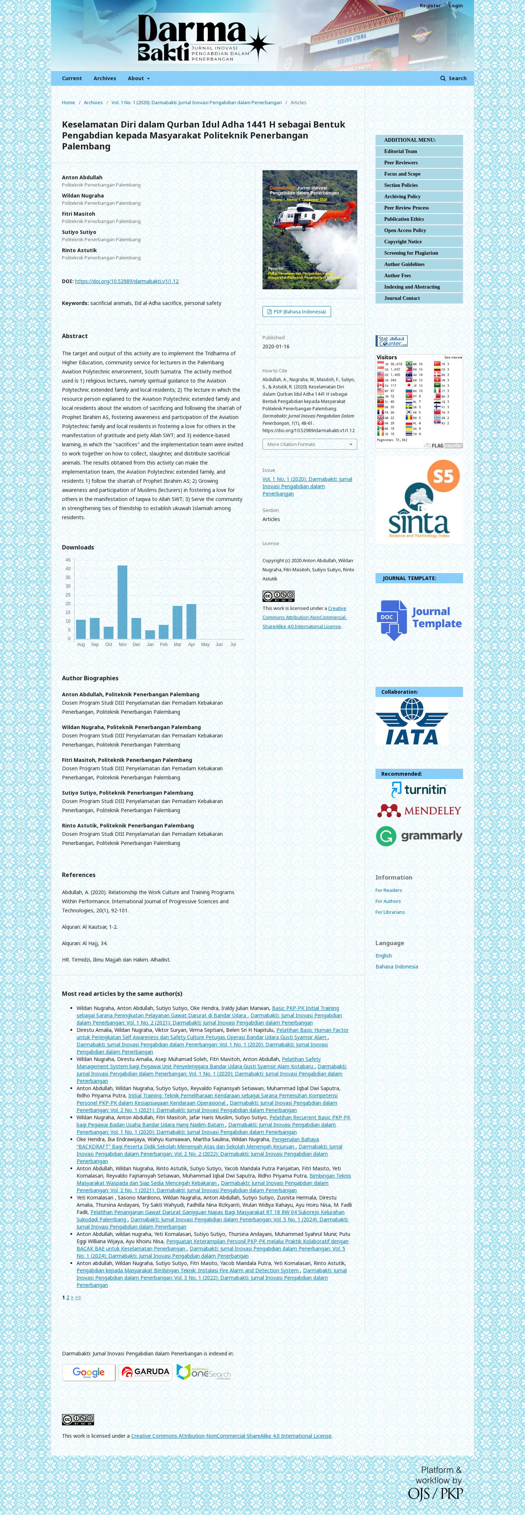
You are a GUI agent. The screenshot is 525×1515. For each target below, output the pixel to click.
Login (456, 5)
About (136, 78)
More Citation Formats (291, 444)
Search (457, 78)
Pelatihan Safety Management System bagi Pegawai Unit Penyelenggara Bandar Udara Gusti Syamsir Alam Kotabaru (199, 1063)
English (384, 955)
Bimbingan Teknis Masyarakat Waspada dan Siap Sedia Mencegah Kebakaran (214, 1179)
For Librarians (390, 912)
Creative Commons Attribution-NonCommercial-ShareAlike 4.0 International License (304, 617)
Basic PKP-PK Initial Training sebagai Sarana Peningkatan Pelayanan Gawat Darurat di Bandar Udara (208, 1012)
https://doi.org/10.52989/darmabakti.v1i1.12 (127, 281)
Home (68, 102)
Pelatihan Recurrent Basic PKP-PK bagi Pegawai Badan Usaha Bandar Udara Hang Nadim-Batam (213, 1121)
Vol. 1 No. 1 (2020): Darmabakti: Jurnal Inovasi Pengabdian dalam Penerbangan (197, 102)
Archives (105, 78)
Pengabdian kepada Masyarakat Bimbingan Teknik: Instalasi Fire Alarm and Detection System (188, 1270)
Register (430, 5)
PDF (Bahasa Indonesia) (299, 311)
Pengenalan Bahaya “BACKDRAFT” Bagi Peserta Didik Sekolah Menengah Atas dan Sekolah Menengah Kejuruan (198, 1143)
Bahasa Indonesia (397, 966)
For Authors (388, 901)
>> (78, 1297)
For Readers (389, 890)
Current (72, 78)
